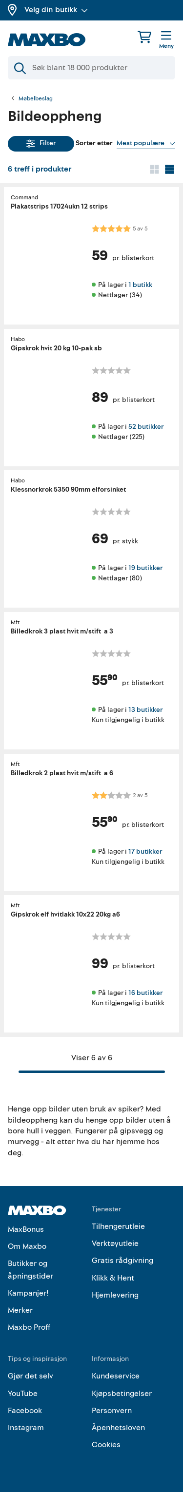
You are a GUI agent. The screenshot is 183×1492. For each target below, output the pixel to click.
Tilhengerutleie (118, 1226)
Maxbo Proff (29, 1327)
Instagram (26, 1427)
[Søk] (91, 67)
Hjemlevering (115, 1295)
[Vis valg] (146, 143)
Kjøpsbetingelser (122, 1393)
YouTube (23, 1393)
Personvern (112, 1410)
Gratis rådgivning (122, 1260)
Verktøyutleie (115, 1243)
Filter (41, 143)
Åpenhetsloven (118, 1427)
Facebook (25, 1410)
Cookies (106, 1444)
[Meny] (166, 40)
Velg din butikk (56, 9)
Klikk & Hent (113, 1278)
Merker (20, 1310)
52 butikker (145, 426)
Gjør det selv (30, 1376)
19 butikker (145, 568)
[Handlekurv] (144, 36)
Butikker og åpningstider (30, 1270)
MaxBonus (26, 1229)
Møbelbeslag (36, 99)
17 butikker (145, 851)
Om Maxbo (27, 1246)
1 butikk (140, 284)
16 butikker (145, 992)
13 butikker (145, 709)
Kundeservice (116, 1376)
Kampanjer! (28, 1293)
